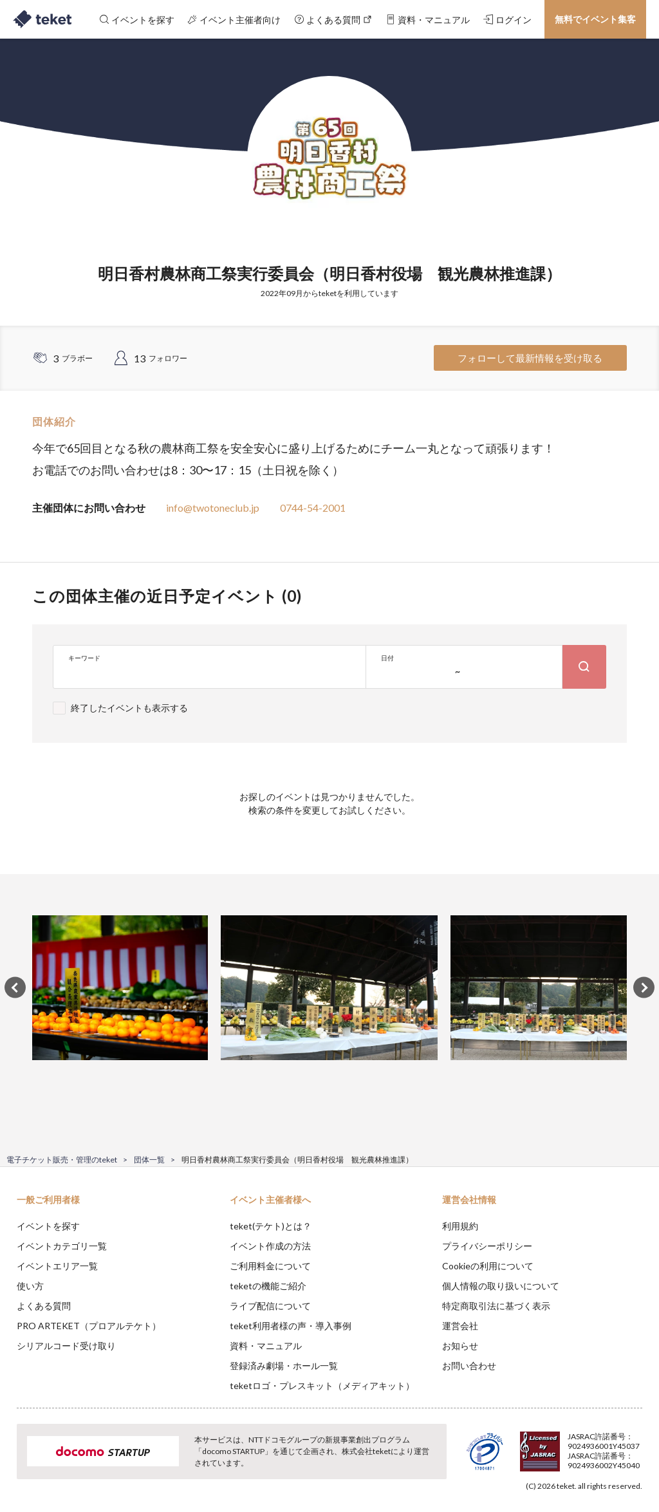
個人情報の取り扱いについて (500, 1285)
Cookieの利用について (488, 1265)
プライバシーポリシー (487, 1245)
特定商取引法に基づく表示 (496, 1305)
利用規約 (460, 1225)
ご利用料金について (270, 1265)
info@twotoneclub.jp (212, 507)
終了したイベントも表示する (129, 707)
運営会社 (460, 1325)
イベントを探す (48, 1225)
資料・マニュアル (266, 1345)
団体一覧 (149, 1159)
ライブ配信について (270, 1305)
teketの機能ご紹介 (268, 1285)
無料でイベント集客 (595, 19)
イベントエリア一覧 (57, 1265)
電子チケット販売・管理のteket (61, 1159)
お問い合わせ (469, 1365)
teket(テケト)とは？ (270, 1225)
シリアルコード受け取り (66, 1345)
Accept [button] (614, 1447)
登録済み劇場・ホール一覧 (284, 1365)
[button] (17, 1464)
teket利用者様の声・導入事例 (290, 1325)
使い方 (30, 1285)
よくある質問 (44, 1305)
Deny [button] (549, 1448)
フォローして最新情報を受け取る (530, 358)
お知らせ (460, 1345)
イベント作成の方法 (270, 1245)
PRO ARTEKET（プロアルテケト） (89, 1325)
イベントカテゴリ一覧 (62, 1245)
